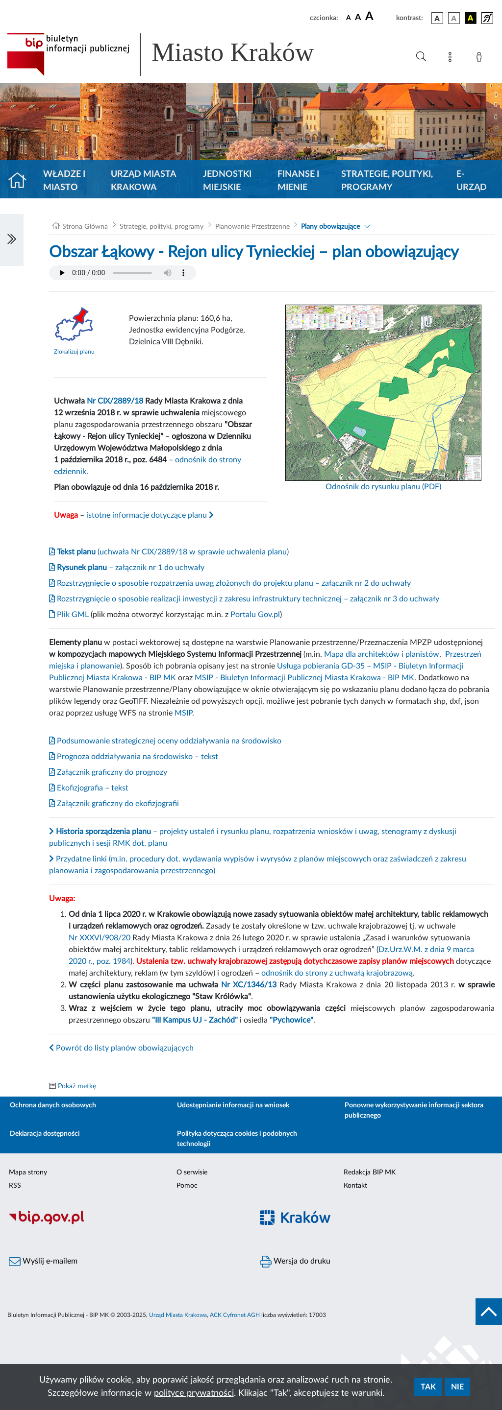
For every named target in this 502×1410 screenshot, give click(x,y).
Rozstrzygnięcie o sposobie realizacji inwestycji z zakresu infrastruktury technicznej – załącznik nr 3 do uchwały (244, 599)
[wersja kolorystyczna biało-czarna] (454, 18)
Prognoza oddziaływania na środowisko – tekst (133, 757)
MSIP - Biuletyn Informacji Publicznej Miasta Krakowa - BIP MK (304, 678)
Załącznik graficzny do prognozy (108, 772)
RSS (15, 1185)
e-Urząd (471, 181)
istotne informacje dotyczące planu (150, 515)
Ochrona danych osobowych (53, 1105)
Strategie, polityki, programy (387, 181)
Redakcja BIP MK (370, 1172)
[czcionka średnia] (358, 17)
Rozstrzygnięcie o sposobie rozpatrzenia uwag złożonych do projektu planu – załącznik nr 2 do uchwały (230, 583)
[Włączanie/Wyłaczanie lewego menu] (12, 240)
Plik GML (69, 615)
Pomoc (187, 1185)
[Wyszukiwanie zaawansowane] (421, 57)
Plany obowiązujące (330, 226)
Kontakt (355, 1185)
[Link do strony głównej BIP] (174, 54)
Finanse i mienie (298, 181)
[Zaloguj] (481, 58)
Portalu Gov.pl (255, 615)
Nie (457, 1387)
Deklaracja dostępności (45, 1133)
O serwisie (191, 1172)
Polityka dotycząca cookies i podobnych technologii (237, 1138)
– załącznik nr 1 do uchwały (126, 568)
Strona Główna (85, 226)
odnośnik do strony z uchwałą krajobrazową (337, 973)
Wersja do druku (295, 1261)
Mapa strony (28, 1172)
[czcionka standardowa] (348, 18)
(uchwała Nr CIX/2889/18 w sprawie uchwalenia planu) (169, 552)
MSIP (183, 713)
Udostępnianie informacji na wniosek (233, 1105)
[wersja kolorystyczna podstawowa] (437, 18)
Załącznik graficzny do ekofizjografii (114, 804)
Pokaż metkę (77, 1086)
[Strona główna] (21, 181)
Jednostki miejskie (227, 181)
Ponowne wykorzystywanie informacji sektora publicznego (414, 1110)
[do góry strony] (489, 1311)
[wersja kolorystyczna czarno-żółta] (470, 18)
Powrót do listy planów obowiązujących (121, 1048)
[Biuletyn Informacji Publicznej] (125, 1223)
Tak (428, 1387)
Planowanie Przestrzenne (252, 226)
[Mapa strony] (452, 58)
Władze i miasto (64, 181)
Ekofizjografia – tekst (88, 788)
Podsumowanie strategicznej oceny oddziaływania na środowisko (165, 741)
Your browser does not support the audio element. (122, 272)
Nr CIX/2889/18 (115, 401)
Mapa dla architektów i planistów (381, 654)
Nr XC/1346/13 (248, 985)
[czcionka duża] (379, 16)
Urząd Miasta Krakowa (143, 181)
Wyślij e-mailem (43, 1261)
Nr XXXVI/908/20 (99, 938)
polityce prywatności (194, 1393)
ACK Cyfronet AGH (235, 1315)
